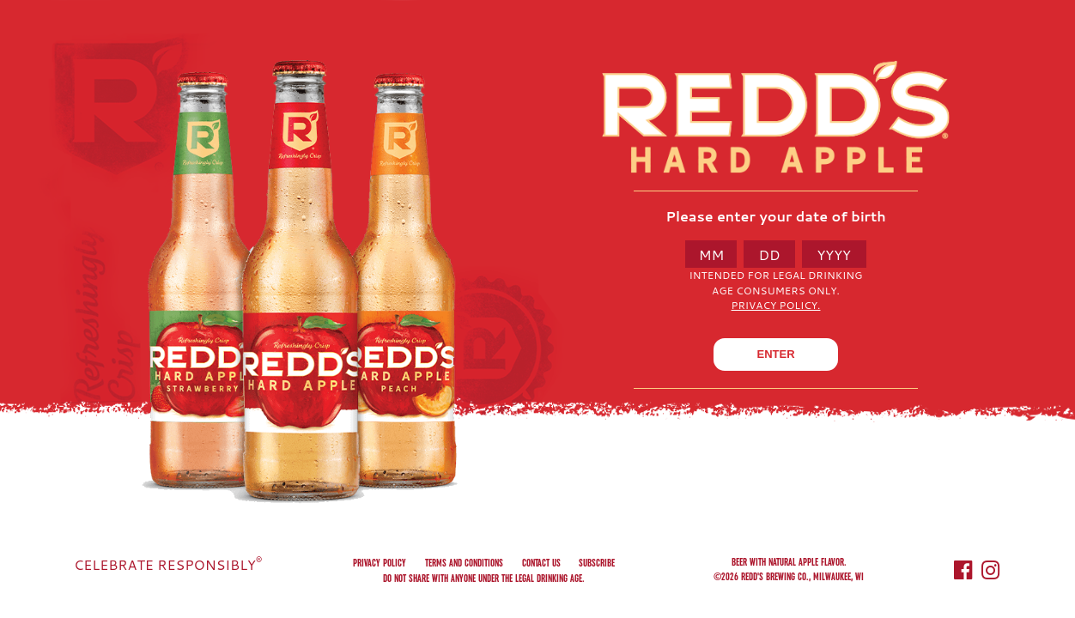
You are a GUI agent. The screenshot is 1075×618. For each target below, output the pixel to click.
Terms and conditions (464, 563)
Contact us (541, 563)
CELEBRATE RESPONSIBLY (168, 564)
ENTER (775, 354)
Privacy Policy (379, 563)
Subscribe (597, 563)
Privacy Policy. (776, 305)
